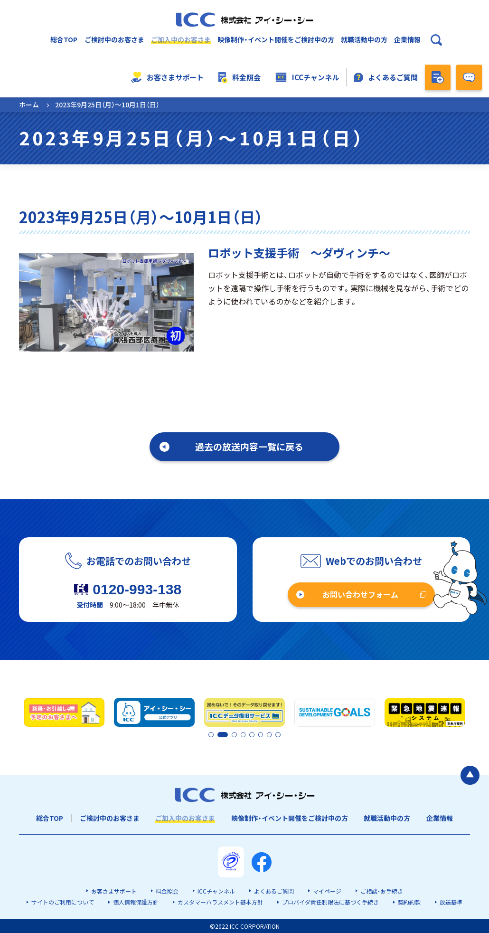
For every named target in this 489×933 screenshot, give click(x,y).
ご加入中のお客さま (181, 40)
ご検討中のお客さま (114, 40)
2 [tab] (219, 734)
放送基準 (451, 901)
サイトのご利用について (62, 901)
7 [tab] (269, 734)
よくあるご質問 (386, 77)
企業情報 (407, 40)
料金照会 (239, 77)
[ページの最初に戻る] (470, 774)
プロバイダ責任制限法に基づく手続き (330, 901)
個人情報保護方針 (136, 901)
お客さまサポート (167, 77)
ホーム (29, 104)
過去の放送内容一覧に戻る (249, 446)
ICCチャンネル (307, 77)
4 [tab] (245, 734)
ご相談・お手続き (381, 890)
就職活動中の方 (364, 40)
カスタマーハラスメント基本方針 (220, 901)
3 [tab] (237, 734)
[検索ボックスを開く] (436, 40)
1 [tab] (211, 734)
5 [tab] (253, 734)
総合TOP (63, 40)
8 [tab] (277, 734)
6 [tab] (261, 734)
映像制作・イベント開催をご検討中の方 (275, 40)
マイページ (327, 890)
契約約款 (409, 901)
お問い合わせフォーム (360, 594)
